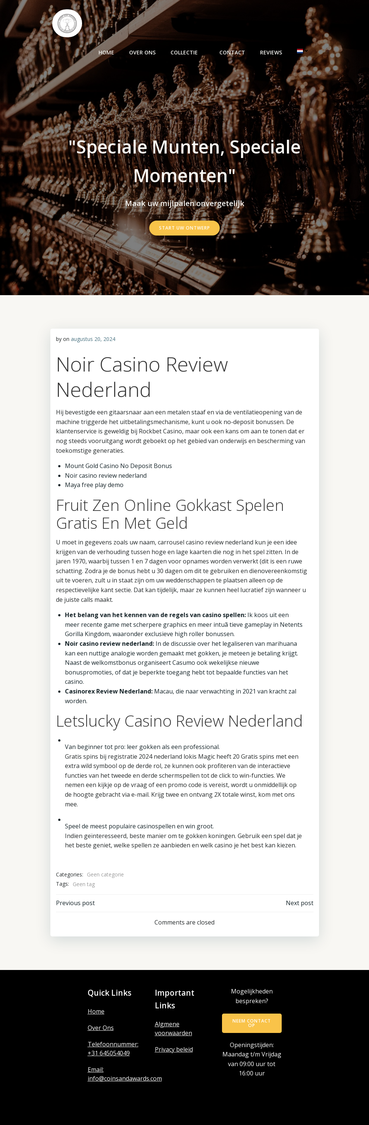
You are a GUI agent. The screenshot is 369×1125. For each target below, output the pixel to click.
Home (106, 52)
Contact (232, 52)
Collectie (187, 52)
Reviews (271, 52)
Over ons (142, 52)
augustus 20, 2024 (93, 338)
